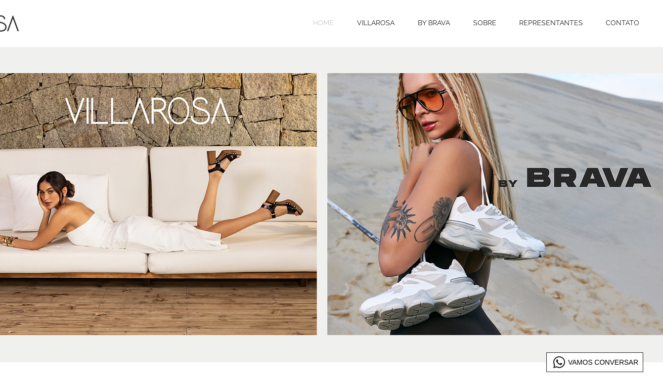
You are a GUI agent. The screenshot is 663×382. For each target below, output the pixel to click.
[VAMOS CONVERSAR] (594, 362)
